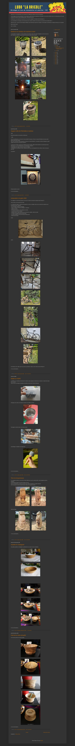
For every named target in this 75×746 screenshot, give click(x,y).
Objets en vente (57, 29)
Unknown (57, 35)
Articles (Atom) (17, 734)
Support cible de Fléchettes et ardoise (22, 131)
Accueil (27, 732)
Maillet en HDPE (16, 378)
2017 (56, 56)
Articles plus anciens (46, 732)
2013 (56, 62)
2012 (56, 63)
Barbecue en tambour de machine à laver (23, 31)
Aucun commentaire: (28, 373)
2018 (56, 55)
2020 (56, 52)
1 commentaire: (28, 126)
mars (57, 50)
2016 (56, 58)
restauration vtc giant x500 (18, 198)
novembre (57, 46)
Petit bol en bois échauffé (18, 635)
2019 (56, 53)
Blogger (41, 740)
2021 (56, 45)
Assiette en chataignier (17, 544)
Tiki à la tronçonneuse (17, 478)
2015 (56, 59)
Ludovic (57, 34)
